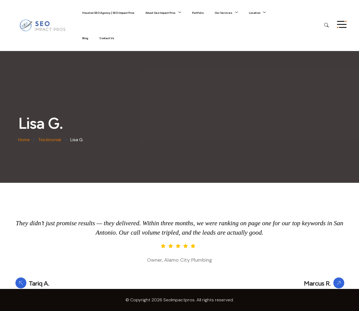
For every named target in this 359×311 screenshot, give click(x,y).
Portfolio (198, 13)
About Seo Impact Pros (160, 13)
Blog (85, 38)
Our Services (223, 13)
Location (254, 13)
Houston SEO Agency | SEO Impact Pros (108, 13)
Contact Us (106, 38)
